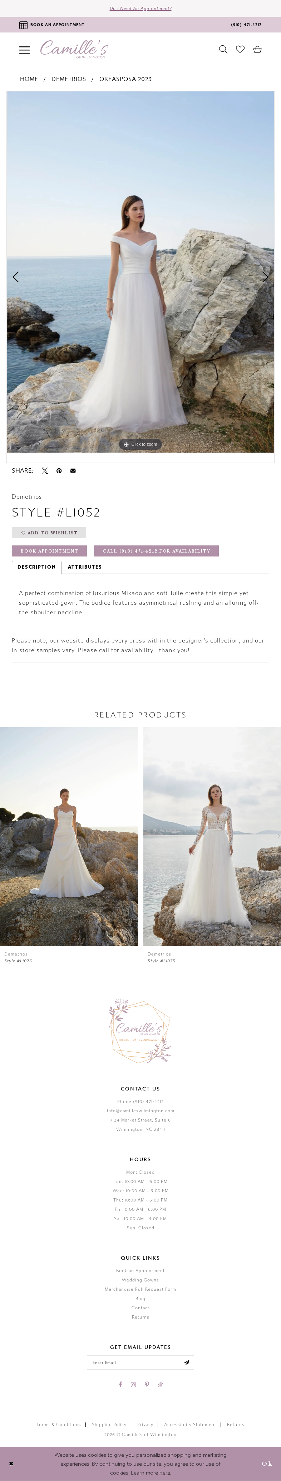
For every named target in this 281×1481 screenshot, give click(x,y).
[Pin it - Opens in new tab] (59, 470)
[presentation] (69, 836)
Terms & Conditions (58, 1424)
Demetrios (68, 79)
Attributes (85, 567)
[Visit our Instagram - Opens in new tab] (133, 1384)
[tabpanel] (140, 272)
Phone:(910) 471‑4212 (140, 1101)
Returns (140, 1317)
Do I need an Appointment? (141, 8)
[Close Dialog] (11, 1464)
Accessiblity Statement (190, 1424)
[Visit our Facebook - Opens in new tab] (120, 1384)
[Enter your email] (140, 1362)
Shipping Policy (109, 1424)
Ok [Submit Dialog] (267, 1463)
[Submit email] (186, 1362)
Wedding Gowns (140, 1280)
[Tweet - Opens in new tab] (45, 470)
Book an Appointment (140, 1270)
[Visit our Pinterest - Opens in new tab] (147, 1384)
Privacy (145, 1424)
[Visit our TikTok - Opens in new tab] (160, 1384)
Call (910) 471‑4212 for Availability (157, 551)
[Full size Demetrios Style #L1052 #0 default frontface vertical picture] (140, 272)
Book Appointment (50, 551)
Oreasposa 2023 (125, 79)
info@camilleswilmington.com (140, 1110)
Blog (140, 1298)
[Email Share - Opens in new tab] (72, 471)
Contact (140, 1307)
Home (29, 79)
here (164, 1473)
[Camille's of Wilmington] (74, 49)
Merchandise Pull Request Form (140, 1289)
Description (37, 567)
